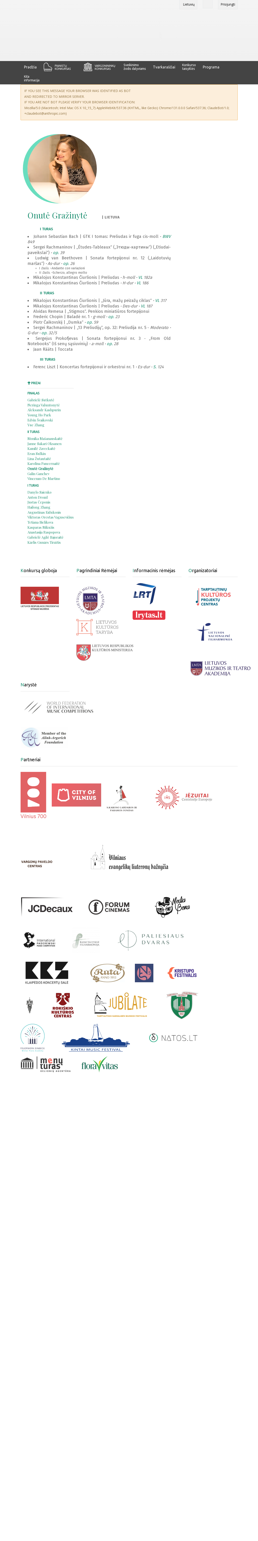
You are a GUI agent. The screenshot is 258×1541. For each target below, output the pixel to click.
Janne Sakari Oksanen (44, 443)
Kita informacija (31, 78)
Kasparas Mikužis (40, 527)
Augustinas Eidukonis (44, 512)
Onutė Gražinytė (40, 468)
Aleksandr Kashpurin (44, 410)
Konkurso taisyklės (189, 67)
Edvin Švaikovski (40, 420)
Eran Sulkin (36, 453)
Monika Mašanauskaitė (45, 438)
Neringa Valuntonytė (43, 405)
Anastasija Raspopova (43, 532)
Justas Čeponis (38, 502)
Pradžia (30, 67)
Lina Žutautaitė (39, 458)
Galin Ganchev (38, 473)
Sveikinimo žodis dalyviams (135, 67)
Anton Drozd (37, 497)
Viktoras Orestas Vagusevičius (50, 517)
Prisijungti (228, 4)
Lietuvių (188, 4)
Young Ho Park (39, 415)
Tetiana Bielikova (40, 522)
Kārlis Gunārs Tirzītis (44, 542)
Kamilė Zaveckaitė (41, 448)
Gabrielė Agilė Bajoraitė (45, 537)
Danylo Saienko (39, 492)
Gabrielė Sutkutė (40, 400)
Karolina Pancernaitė (43, 463)
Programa (211, 67)
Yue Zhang (35, 425)
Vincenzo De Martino (43, 478)
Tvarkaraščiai (164, 67)
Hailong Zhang (38, 507)
